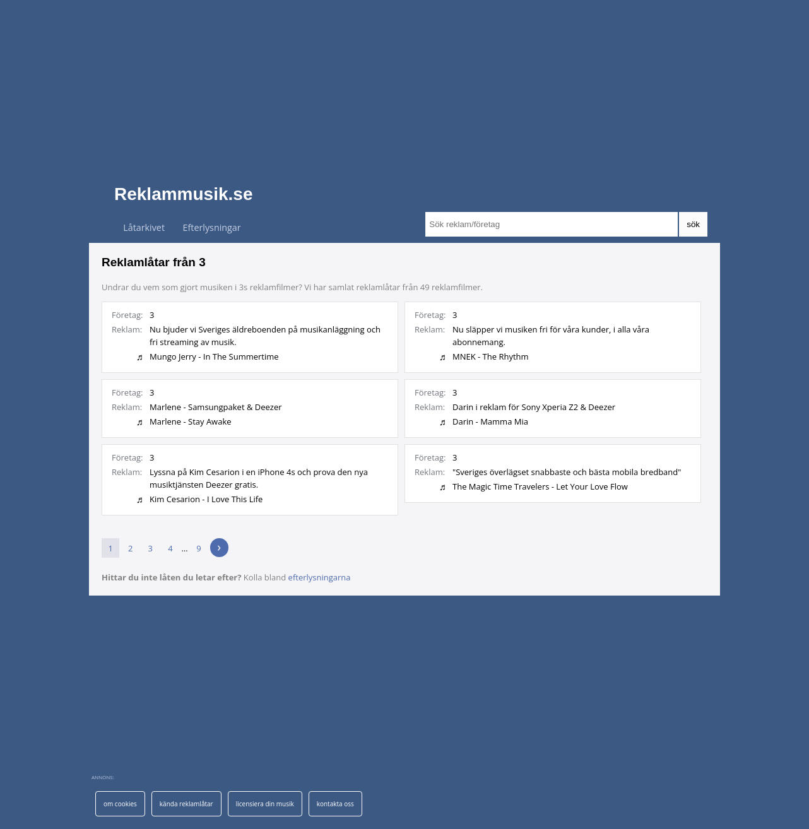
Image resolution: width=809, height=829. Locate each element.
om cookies (120, 803)
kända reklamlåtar (186, 803)
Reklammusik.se (183, 194)
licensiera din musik (265, 803)
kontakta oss (335, 803)
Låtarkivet (144, 227)
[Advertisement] (404, 88)
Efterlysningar (212, 227)
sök (693, 224)
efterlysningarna (319, 577)
